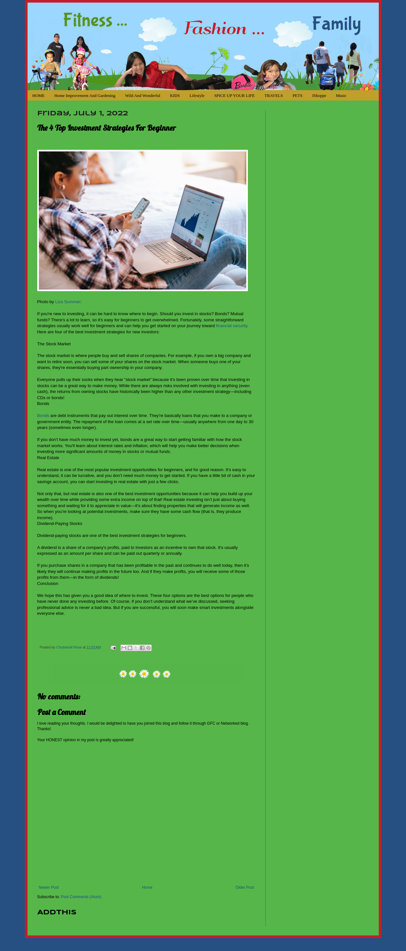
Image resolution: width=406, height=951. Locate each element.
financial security (231, 325)
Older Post (245, 887)
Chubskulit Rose (69, 647)
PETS (297, 95)
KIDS (175, 95)
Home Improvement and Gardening (84, 95)
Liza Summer (67, 301)
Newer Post (49, 887)
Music (341, 95)
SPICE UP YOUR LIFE (234, 95)
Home (147, 887)
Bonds (43, 415)
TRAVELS (273, 95)
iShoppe (319, 95)
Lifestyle (197, 95)
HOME (38, 95)
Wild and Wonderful (142, 95)
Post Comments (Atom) (81, 897)
